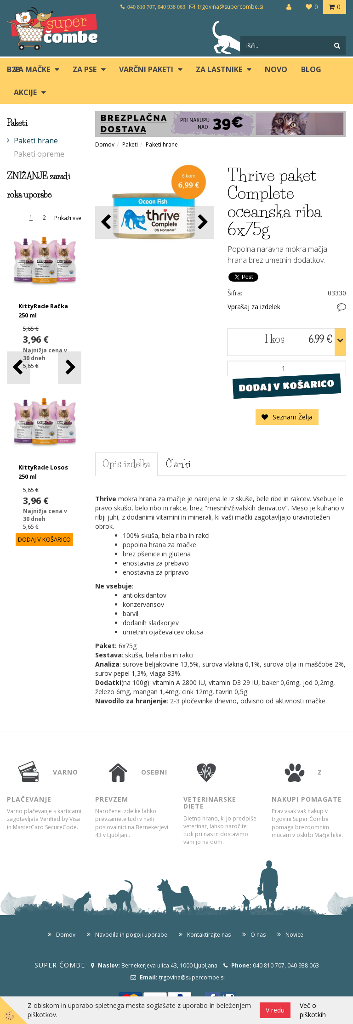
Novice (294, 935)
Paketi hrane (36, 141)
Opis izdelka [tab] (126, 464)
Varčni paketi (146, 69)
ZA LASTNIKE (219, 69)
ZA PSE (85, 69)
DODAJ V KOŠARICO (287, 385)
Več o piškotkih (313, 1010)
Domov (104, 144)
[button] (69, 367)
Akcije (25, 92)
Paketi (130, 144)
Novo (276, 69)
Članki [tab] (178, 464)
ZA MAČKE (32, 69)
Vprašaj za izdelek (254, 306)
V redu (275, 1010)
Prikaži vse (67, 218)
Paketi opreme (39, 154)
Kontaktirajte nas (209, 935)
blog (311, 69)
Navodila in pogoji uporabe (131, 935)
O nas (258, 935)
